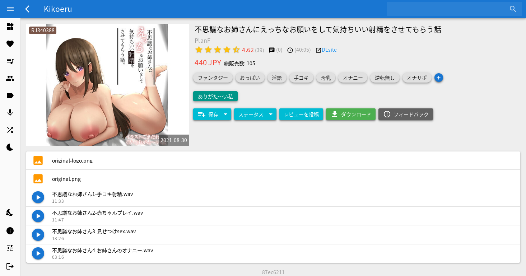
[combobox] (449, 9)
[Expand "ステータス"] (255, 114)
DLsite (329, 49)
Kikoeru (58, 8)
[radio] (199, 49)
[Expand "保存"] (212, 114)
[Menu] (10, 9)
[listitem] (10, 26)
